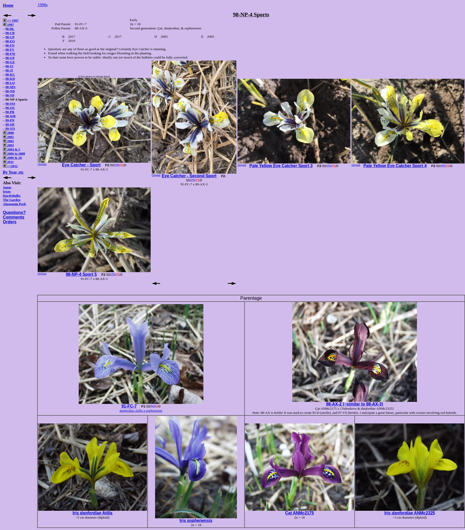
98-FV (10, 49)
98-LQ (10, 83)
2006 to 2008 (14, 153)
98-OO (10, 104)
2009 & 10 (12, 158)
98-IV (9, 66)
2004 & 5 (11, 149)
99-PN (10, 120)
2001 (8, 137)
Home (8, 5)
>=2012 (10, 166)
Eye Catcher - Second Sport (189, 176)
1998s (43, 5)
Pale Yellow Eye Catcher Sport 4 (395, 165)
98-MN (10, 87)
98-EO (10, 41)
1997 (8, 25)
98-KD (10, 79)
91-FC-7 (129, 406)
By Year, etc (13, 172)
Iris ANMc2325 (409, 513)
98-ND (10, 91)
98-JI (9, 70)
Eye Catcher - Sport (81, 165)
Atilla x (140, 411)
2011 (8, 162)
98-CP (10, 37)
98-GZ (10, 62)
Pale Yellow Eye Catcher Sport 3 (281, 165)
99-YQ (10, 128)
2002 (8, 141)
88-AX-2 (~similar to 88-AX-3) (354, 404)
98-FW (10, 54)
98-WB (10, 116)
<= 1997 (10, 20)
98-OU (10, 108)
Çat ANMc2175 (299, 513)
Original (42, 164)
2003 (8, 145)
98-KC (10, 74)
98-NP (10, 95)
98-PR (10, 112)
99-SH (10, 124)
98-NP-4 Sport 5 (81, 274)
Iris (196, 520)
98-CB (10, 33)
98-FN (10, 45)
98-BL (10, 29)
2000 (8, 133)
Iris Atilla (92, 513)
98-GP (10, 58)
